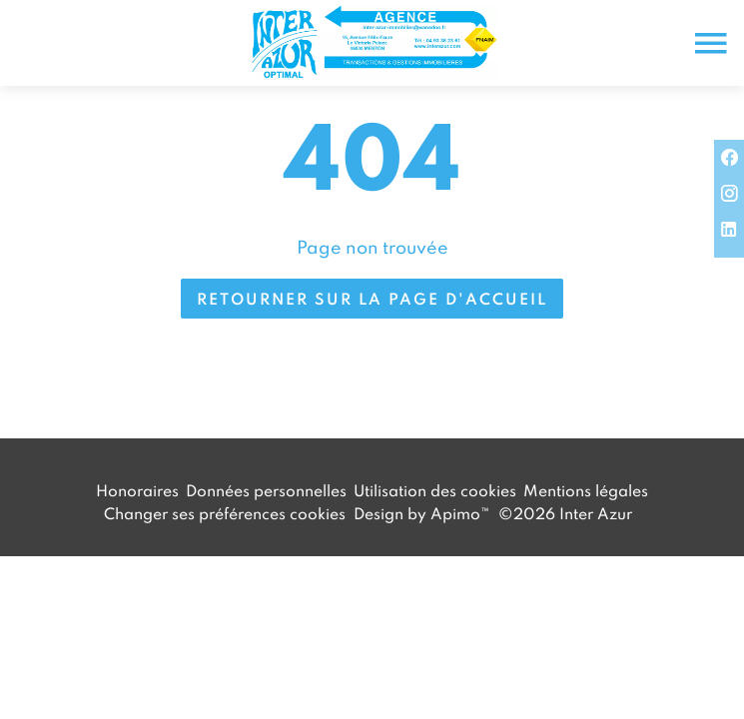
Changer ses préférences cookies (225, 513)
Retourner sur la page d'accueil (372, 299)
